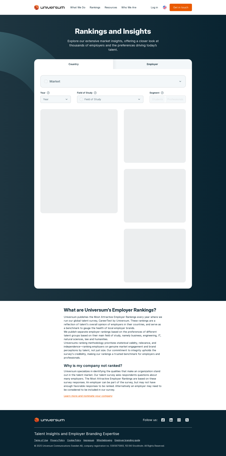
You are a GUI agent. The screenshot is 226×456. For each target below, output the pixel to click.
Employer (152, 64)
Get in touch (180, 7)
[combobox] (113, 81)
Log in (154, 7)
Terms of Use (41, 440)
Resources (111, 7)
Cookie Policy (74, 440)
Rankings (95, 7)
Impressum (88, 440)
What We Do (77, 7)
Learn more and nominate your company (88, 395)
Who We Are (128, 7)
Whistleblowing (104, 440)
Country (74, 64)
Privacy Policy (57, 440)
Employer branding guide (127, 440)
